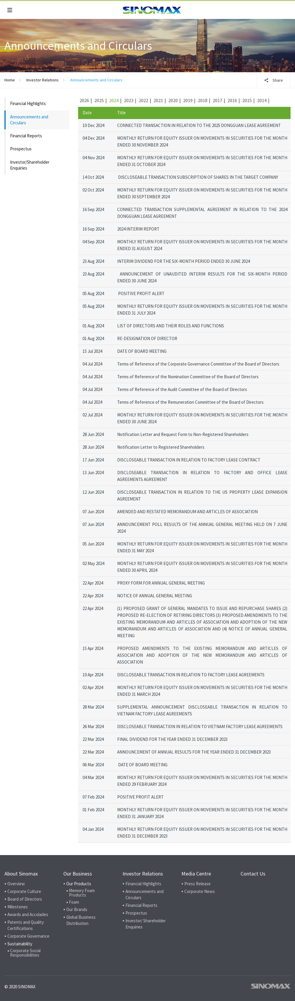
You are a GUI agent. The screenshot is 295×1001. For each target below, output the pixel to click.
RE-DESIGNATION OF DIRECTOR (147, 338)
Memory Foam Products (82, 893)
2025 (99, 100)
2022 (143, 100)
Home (9, 80)
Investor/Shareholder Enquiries (29, 165)
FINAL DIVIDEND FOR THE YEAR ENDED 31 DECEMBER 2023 (172, 739)
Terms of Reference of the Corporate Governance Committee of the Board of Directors (198, 364)
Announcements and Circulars (29, 119)
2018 (202, 100)
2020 (173, 100)
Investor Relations (42, 80)
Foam (74, 902)
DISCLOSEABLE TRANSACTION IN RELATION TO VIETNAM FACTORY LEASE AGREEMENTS (200, 726)
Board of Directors (24, 899)
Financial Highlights (28, 103)
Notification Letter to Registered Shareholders (160, 447)
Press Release (197, 883)
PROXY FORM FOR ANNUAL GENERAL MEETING (161, 583)
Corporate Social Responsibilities (25, 953)
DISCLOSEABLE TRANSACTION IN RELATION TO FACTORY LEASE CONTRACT (188, 460)
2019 (188, 100)
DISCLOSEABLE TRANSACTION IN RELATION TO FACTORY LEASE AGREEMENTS (191, 674)
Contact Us (253, 873)
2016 (232, 100)
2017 (217, 100)
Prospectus (21, 149)
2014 (262, 100)
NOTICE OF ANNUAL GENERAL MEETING (154, 595)
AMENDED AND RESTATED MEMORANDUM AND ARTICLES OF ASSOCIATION (187, 511)
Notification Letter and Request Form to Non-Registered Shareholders (183, 434)
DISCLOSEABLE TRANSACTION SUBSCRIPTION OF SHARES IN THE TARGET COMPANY (198, 177)
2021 (158, 100)
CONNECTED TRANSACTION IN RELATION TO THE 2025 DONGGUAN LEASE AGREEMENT (199, 125)
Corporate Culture (24, 891)
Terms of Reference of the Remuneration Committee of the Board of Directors (190, 402)
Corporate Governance (28, 936)
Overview (16, 883)
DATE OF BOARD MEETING (142, 351)
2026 (84, 100)
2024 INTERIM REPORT (138, 229)
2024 (114, 100)
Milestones (17, 907)
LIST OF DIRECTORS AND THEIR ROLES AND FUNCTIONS (170, 326)
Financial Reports (26, 136)
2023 (128, 100)
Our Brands (76, 909)
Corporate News (199, 891)
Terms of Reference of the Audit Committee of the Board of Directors (182, 389)
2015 (247, 100)
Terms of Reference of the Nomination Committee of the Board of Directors (188, 376)
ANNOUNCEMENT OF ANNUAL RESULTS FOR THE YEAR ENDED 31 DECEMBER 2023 (194, 752)
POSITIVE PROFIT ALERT (141, 293)
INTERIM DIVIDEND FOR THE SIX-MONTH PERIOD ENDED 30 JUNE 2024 (183, 261)
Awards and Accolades (27, 914)
